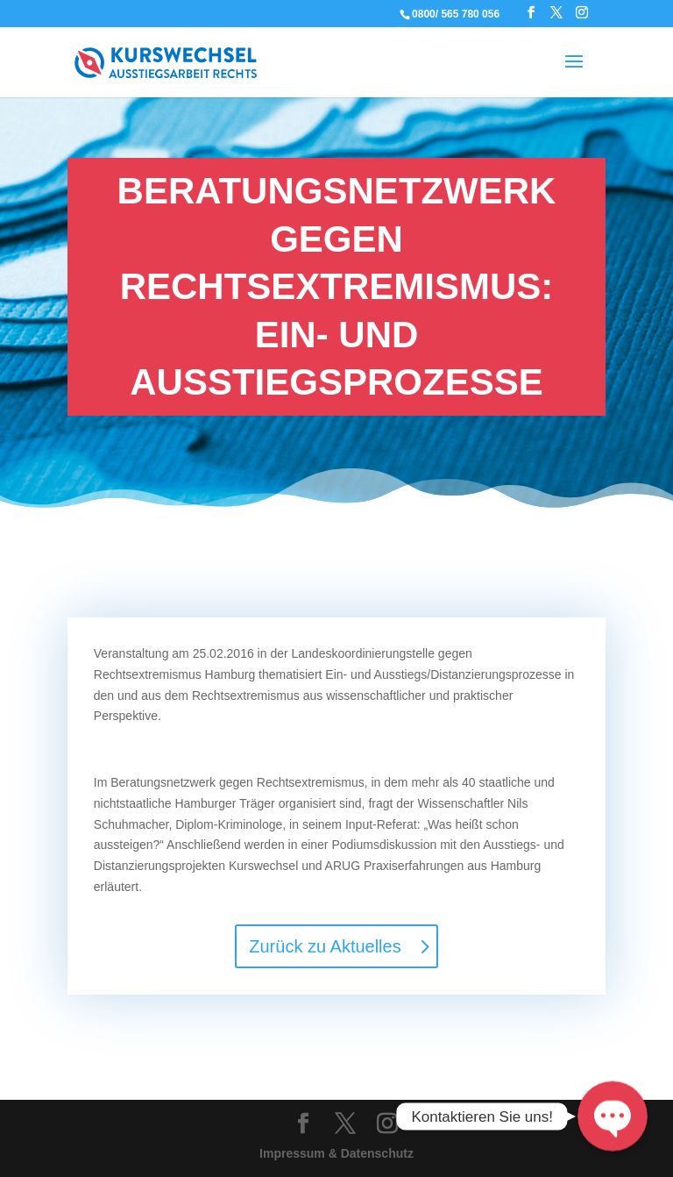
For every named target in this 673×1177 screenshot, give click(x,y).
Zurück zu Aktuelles (324, 946)
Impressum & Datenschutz (336, 1153)
